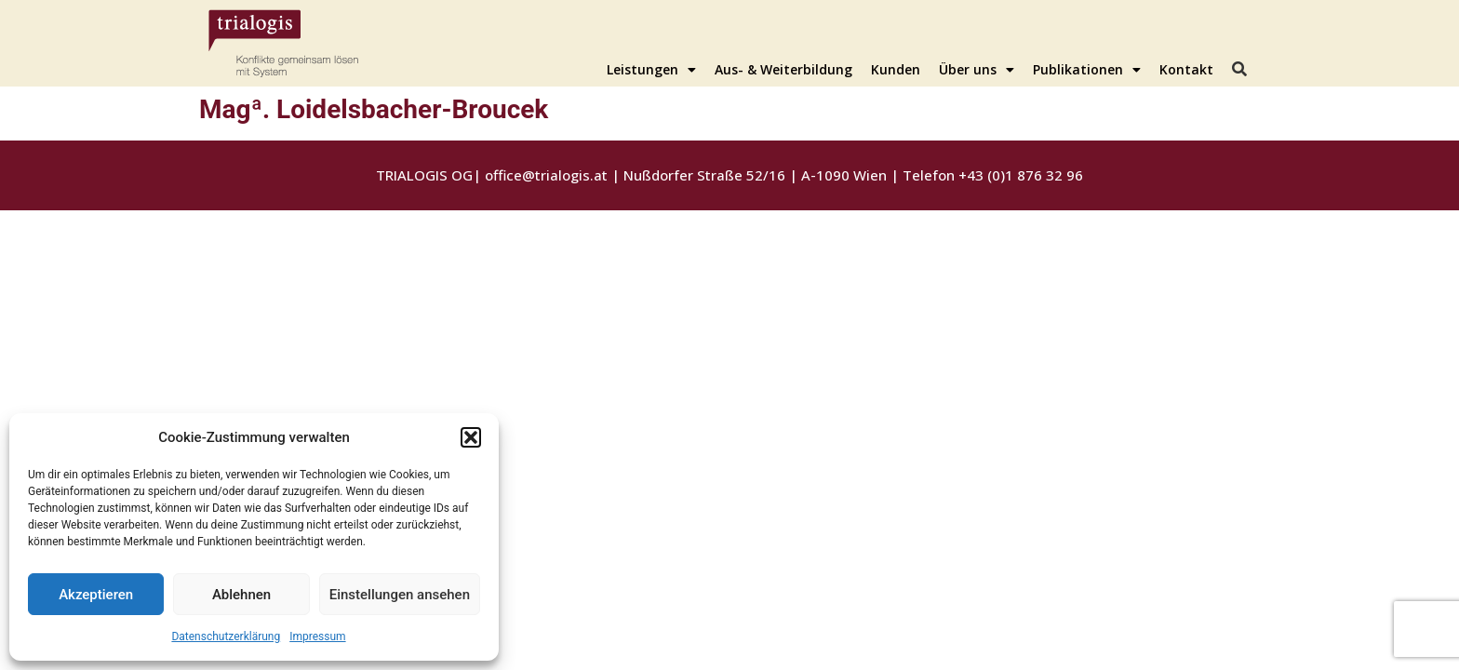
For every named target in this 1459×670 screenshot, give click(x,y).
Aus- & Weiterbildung (783, 69)
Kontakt (1186, 69)
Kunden (895, 69)
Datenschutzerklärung (225, 636)
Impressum (317, 636)
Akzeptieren (96, 594)
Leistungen (651, 70)
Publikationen (1087, 70)
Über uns (976, 70)
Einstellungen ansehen (399, 594)
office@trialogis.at (546, 175)
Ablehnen (241, 594)
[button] (471, 437)
